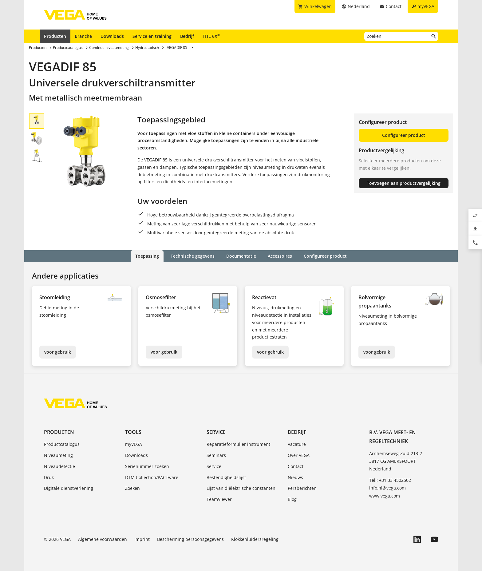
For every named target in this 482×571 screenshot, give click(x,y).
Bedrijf (187, 36)
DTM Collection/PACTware (151, 477)
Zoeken (132, 488)
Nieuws (295, 477)
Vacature (297, 444)
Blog (292, 499)
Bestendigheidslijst (226, 477)
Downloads (112, 36)
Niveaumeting (58, 455)
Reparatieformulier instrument (238, 444)
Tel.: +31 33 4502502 (390, 480)
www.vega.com (384, 496)
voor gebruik (57, 352)
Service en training (152, 36)
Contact (295, 466)
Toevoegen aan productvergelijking (404, 183)
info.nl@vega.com (387, 488)
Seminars (216, 455)
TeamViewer (219, 499)
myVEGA (133, 444)
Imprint (142, 539)
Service (216, 432)
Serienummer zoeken (147, 466)
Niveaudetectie (59, 466)
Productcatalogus (62, 444)
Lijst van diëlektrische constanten (241, 488)
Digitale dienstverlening (68, 488)
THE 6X (211, 36)
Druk (49, 477)
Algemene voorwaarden (102, 539)
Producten (55, 36)
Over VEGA (299, 455)
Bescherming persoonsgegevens (190, 539)
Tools (133, 432)
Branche (83, 36)
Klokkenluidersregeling (255, 539)
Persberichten (302, 488)
